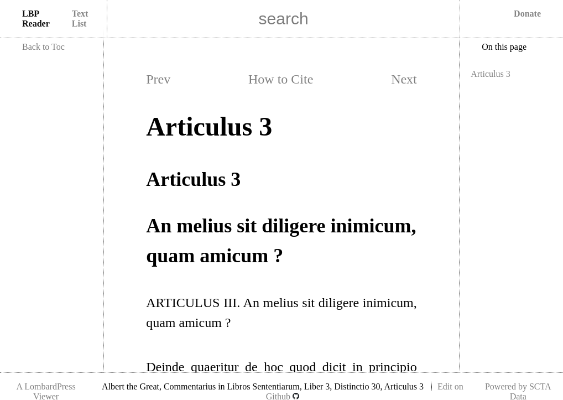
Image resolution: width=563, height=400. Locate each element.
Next (404, 79)
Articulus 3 (490, 74)
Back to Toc (43, 46)
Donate (527, 13)
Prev (158, 79)
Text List (80, 18)
